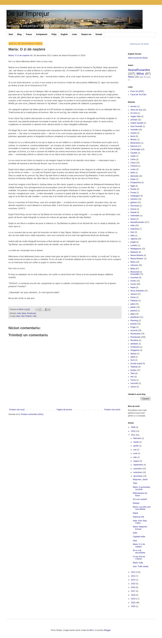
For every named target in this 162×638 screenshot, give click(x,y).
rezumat (133, 330)
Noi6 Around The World (139, 44)
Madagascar (135, 249)
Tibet (132, 373)
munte (133, 281)
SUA (132, 360)
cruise (133, 169)
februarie (137, 438)
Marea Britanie (136, 255)
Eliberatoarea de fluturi (140, 494)
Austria (133, 133)
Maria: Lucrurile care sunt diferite (141, 508)
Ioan (141, 77)
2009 (133, 427)
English (64, 34)
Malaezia (134, 252)
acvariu (133, 106)
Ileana (148, 77)
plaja (132, 314)
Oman (133, 297)
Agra (135, 540)
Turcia (133, 380)
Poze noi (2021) (137, 91)
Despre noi (86, 34)
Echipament (41, 34)
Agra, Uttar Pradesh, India (26, 316)
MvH (91, 630)
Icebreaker (135, 215)
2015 (133, 584)
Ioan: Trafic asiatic (141, 566)
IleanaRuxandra (139, 70)
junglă (133, 242)
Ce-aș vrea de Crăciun (139, 557)
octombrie (137, 469)
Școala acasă (136, 363)
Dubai (132, 179)
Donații (99, 34)
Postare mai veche (112, 409)
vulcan (133, 387)
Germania (134, 206)
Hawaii (133, 212)
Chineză (134, 166)
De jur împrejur (27, 13)
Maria (24, 313)
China (132, 163)
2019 (133, 599)
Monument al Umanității (136, 273)
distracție (134, 176)
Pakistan (134, 300)
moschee (134, 277)
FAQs (54, 34)
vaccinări (134, 383)
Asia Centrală (136, 126)
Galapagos (135, 196)
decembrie (138, 476)
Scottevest (134, 347)
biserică (133, 146)
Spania (133, 353)
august (136, 461)
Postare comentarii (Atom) (32, 414)
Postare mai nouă (16, 409)
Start (11, 34)
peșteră (133, 311)
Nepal (132, 287)
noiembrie (137, 472)
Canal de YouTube (138, 94)
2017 (133, 591)
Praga (133, 327)
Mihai (140, 73)
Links (74, 34)
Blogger (107, 630)
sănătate (134, 344)
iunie (135, 453)
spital (132, 357)
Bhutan (133, 139)
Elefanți (136, 503)
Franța (133, 192)
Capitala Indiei (139, 536)
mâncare (134, 265)
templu (133, 370)
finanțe (133, 189)
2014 (133, 580)
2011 (133, 435)
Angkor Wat (135, 116)
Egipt (132, 186)
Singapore (134, 350)
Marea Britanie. (137, 258)
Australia (134, 129)
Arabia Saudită (136, 123)
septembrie (138, 465)
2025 (133, 606)
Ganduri (133, 199)
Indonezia (134, 229)
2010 (133, 431)
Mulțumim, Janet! (140, 479)
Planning (134, 320)
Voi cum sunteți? (140, 499)
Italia (132, 235)
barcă (132, 136)
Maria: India (138, 563)
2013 (133, 576)
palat (132, 304)
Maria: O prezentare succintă (141, 488)
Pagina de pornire (64, 409)
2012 (133, 572)
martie (136, 442)
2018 (133, 595)
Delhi (132, 172)
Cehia (132, 159)
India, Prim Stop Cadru (140, 522)
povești (133, 324)
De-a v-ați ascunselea (139, 551)
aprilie (136, 446)
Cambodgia (135, 149)
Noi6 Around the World (138, 58)
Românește (31, 313)
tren (132, 377)
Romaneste (135, 334)
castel (132, 156)
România (134, 340)
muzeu (133, 284)
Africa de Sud (136, 110)
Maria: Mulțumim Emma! (140, 528)
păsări (133, 307)
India (19, 313)
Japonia (133, 239)
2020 (133, 603)
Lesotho (133, 245)
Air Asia (133, 113)
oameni (133, 294)
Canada (133, 153)
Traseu (29, 34)
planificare (134, 317)
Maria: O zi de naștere (18, 55)
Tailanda (134, 367)
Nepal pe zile (138, 517)
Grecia (133, 209)
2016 (133, 587)
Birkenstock (135, 143)
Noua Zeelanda (137, 291)
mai (135, 450)
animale (133, 120)
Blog (19, 34)
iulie (135, 457)
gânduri (133, 202)
